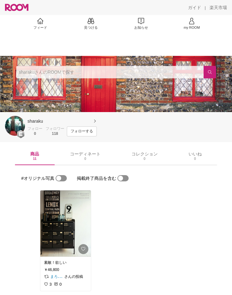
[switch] (61, 178)
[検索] (210, 72)
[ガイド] (194, 7)
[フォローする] (82, 131)
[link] (65, 223)
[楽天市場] (218, 7)
